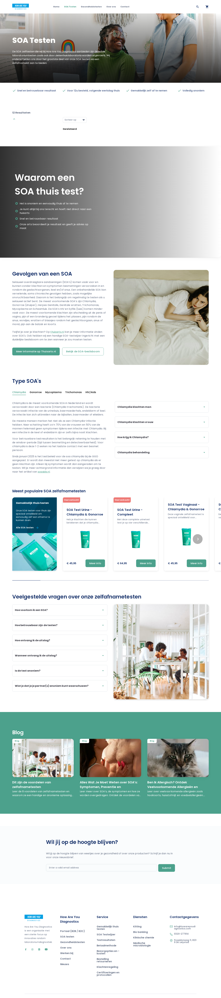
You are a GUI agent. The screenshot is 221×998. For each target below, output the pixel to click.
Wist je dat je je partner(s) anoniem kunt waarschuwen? (60, 686)
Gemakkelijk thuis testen (108, 920)
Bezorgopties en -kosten (108, 944)
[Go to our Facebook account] (26, 941)
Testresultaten (106, 932)
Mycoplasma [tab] (53, 392)
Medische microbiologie (142, 936)
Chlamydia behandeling (161, 452)
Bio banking (140, 924)
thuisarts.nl (57, 332)
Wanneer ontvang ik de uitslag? (60, 655)
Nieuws (64, 956)
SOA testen (67, 929)
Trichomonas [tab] (73, 392)
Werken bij (66, 945)
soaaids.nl (44, 471)
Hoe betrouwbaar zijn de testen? (60, 625)
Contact (124, 6)
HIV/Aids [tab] (90, 392)
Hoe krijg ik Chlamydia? (161, 437)
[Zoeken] (197, 6)
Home (56, 6)
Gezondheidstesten (91, 6)
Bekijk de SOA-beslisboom (83, 351)
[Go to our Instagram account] (31, 941)
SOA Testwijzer (106, 926)
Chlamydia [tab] (19, 392)
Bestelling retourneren (104, 952)
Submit (166, 860)
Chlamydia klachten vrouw (161, 422)
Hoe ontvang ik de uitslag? (60, 640)
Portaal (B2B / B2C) (72, 923)
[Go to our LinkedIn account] (37, 941)
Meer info (95, 563)
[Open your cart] (207, 6)
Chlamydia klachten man (161, 407)
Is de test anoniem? (60, 671)
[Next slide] (198, 539)
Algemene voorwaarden (168, 991)
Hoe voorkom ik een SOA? (60, 610)
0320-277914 (181, 926)
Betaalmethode (106, 937)
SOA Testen (70, 6)
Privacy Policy (189, 991)
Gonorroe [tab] (36, 392)
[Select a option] (75, 120)
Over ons (111, 6)
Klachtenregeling (107, 959)
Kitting (137, 918)
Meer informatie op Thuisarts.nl (36, 351)
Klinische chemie (143, 930)
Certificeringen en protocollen (108, 966)
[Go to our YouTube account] (44, 941)
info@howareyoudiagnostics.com (184, 920)
